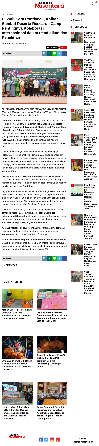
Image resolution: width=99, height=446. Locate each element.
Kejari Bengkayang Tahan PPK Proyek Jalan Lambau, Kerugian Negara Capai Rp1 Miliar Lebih (90, 144)
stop (63, 47)
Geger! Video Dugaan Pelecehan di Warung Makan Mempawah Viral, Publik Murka (90, 94)
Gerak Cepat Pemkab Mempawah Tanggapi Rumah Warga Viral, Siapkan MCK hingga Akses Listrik (90, 255)
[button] (96, 1)
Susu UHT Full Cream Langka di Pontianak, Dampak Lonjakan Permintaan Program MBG (90, 119)
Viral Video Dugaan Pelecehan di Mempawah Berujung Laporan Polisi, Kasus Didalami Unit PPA (90, 43)
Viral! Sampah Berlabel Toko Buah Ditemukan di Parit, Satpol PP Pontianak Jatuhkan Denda (89, 282)
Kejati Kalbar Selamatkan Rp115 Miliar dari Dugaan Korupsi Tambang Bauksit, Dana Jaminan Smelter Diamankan (16, 413)
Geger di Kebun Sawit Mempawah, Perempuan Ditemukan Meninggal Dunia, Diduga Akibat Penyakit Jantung (90, 227)
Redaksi (82, 439)
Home (4, 14)
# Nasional (76, 20)
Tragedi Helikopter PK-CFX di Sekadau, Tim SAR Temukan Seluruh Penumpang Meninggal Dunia (51, 361)
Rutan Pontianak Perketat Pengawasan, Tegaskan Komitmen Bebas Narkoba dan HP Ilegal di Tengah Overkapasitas (50, 413)
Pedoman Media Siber (82, 442)
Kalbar (11, 14)
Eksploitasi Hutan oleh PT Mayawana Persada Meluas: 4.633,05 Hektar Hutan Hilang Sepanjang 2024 (90, 197)
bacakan (52, 47)
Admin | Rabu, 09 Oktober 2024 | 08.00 (14, 43)
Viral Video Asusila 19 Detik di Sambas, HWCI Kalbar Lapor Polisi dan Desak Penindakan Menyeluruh (90, 69)
